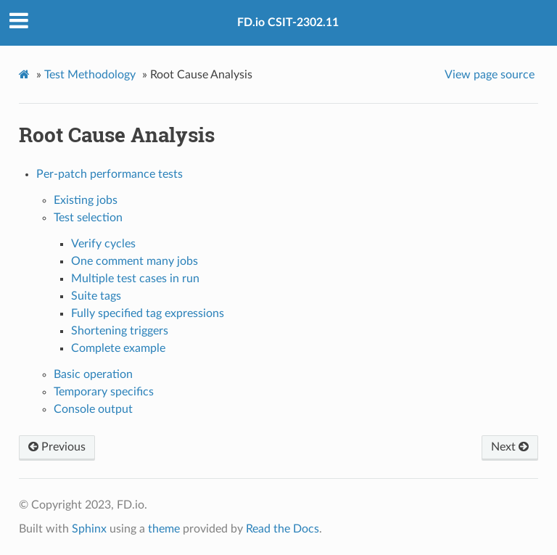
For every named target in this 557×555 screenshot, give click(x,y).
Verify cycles (103, 244)
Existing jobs (85, 200)
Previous (57, 447)
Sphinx (89, 529)
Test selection (88, 217)
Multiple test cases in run (135, 278)
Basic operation (93, 374)
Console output (93, 409)
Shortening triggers (119, 331)
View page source (490, 75)
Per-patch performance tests (109, 174)
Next (510, 447)
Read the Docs (282, 529)
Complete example (118, 348)
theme (164, 529)
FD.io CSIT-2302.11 (288, 22)
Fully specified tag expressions (147, 313)
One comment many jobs (134, 261)
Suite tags (96, 296)
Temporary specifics (104, 392)
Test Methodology (90, 75)
